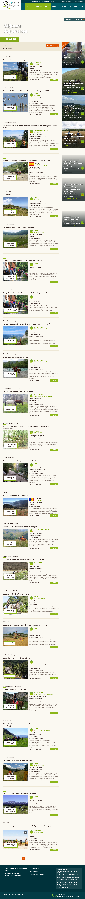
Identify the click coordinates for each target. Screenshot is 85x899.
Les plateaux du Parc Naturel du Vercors (18, 228)
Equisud (5, 492)
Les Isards (7, 195)
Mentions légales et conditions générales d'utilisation (16, 869)
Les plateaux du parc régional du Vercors (19, 760)
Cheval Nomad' (7, 56)
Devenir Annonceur (78, 1)
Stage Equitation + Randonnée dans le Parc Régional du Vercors (27, 293)
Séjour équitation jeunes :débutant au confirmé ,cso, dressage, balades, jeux (27, 725)
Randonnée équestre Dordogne (15, 60)
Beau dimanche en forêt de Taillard (16, 658)
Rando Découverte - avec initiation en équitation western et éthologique (26, 427)
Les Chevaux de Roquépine (10, 523)
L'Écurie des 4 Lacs (8, 457)
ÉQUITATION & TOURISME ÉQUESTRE (38, 6)
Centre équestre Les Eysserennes (12, 321)
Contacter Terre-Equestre (37, 874)
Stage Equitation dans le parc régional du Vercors (22, 260)
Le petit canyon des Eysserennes (15, 357)
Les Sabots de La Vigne (9, 655)
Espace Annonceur (66, 1)
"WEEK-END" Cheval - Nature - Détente (18, 392)
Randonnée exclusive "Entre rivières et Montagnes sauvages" (26, 324)
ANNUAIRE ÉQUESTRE (76, 6)
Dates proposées (35, 79)
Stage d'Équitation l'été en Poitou (16, 594)
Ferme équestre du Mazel (73, 19)
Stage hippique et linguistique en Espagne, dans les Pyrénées (26, 160)
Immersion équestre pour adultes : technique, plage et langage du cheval (28, 827)
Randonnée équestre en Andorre (15, 495)
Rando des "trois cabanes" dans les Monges (20, 527)
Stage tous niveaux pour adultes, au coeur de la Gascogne (25, 625)
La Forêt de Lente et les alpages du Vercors (19, 793)
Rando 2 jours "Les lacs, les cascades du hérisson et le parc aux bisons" (30, 461)
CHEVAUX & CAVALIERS (59, 6)
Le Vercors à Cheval (8, 224)
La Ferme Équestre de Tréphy (11, 423)
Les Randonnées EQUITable (10, 556)
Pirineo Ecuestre (7, 157)
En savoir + (54, 79)
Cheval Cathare (7, 191)
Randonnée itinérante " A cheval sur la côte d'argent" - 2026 (26, 91)
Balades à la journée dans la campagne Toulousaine (23, 559)
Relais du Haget (7, 622)
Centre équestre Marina (9, 88)
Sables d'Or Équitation (9, 823)
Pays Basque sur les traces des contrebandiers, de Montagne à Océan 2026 (30, 126)
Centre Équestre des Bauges (11, 721)
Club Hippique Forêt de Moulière (11, 591)
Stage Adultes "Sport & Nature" (15, 689)
